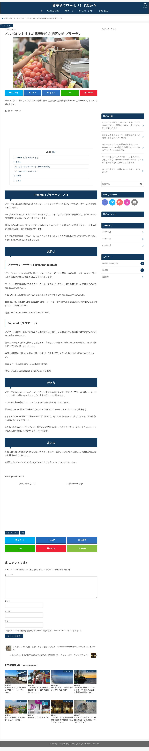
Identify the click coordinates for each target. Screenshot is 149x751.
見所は (17, 162)
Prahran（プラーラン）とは (26, 158)
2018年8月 (106, 232)
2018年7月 (106, 239)
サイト (7, 621)
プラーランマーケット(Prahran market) (32, 167)
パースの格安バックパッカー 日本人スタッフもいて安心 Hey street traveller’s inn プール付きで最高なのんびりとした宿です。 (121, 159)
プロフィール (69, 11)
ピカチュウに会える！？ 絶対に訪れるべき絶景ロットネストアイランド (121, 136)
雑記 (105, 277)
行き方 (17, 176)
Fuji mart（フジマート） (26, 171)
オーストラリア (13, 533)
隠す (54, 152)
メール (8, 611)
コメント (9, 575)
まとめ (17, 181)
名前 (7, 601)
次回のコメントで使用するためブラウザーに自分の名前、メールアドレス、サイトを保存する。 (45, 631)
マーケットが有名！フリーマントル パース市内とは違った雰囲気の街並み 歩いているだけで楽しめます (121, 125)
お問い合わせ (103, 11)
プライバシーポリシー (86, 11)
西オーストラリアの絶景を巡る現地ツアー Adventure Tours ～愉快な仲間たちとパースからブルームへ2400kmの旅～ (121, 147)
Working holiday (53, 11)
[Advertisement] (51, 130)
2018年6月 (106, 245)
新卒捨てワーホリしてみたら (75, 5)
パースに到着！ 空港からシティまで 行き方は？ (121, 170)
